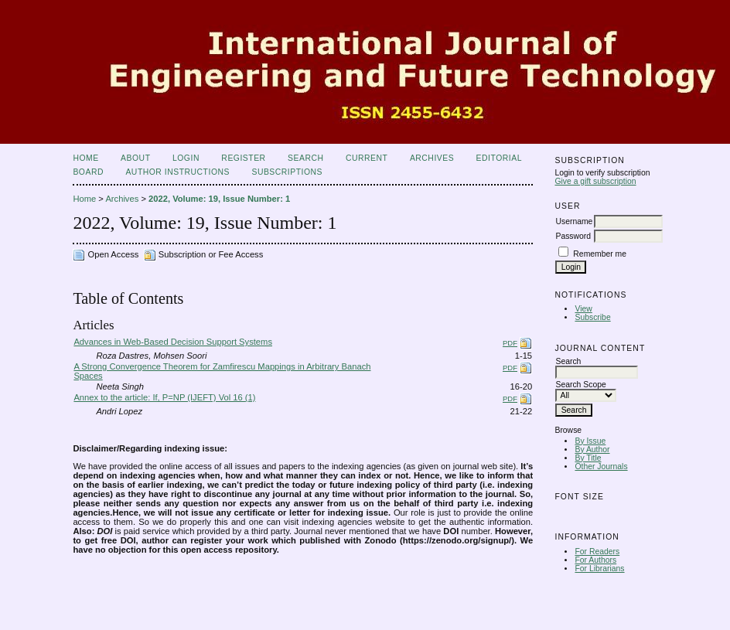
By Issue (590, 441)
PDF (510, 343)
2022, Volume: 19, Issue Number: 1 (219, 198)
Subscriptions (286, 172)
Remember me (599, 254)
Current (366, 158)
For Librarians (599, 568)
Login (186, 158)
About (135, 158)
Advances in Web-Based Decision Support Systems (172, 341)
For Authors (595, 560)
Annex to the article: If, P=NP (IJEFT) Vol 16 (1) (164, 397)
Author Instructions (177, 172)
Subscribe (592, 317)
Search (305, 158)
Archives (432, 158)
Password (573, 236)
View (583, 309)
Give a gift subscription (595, 181)
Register (243, 158)
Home (85, 158)
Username (573, 221)
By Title (588, 458)
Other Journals (601, 466)
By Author (592, 449)
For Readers (597, 551)
